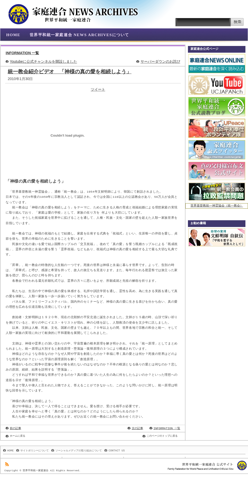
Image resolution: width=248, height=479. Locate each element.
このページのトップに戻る (162, 436)
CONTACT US (117, 450)
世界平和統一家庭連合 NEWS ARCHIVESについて (79, 35)
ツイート (98, 89)
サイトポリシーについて (34, 450)
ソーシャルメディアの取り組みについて (78, 450)
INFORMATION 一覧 (22, 53)
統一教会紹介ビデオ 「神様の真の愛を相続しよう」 (69, 71)
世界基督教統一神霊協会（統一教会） (217, 206)
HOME (13, 35)
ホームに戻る (17, 436)
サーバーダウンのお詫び (160, 61)
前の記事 (15, 428)
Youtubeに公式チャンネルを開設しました (43, 61)
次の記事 (137, 428)
